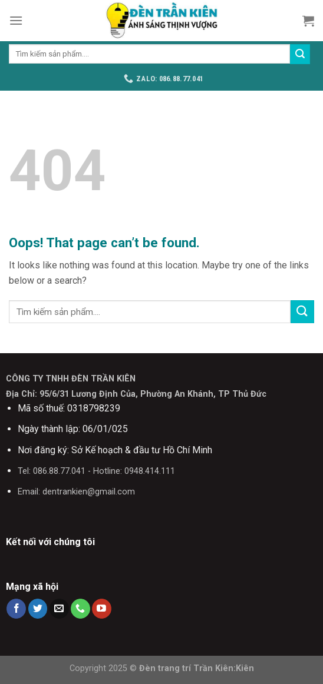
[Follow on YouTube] (101, 609)
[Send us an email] (59, 609)
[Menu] (16, 20)
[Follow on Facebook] (16, 609)
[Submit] (300, 54)
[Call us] (80, 609)
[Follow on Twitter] (38, 609)
